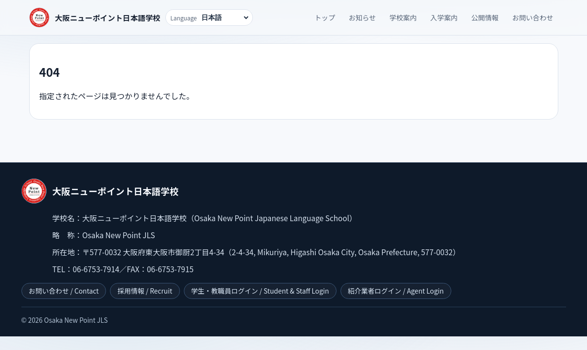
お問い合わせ (532, 17)
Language (183, 18)
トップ (325, 17)
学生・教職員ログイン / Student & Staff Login (260, 291)
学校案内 (403, 17)
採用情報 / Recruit (145, 291)
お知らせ (362, 17)
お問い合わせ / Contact (64, 291)
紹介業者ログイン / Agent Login (396, 291)
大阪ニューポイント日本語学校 (107, 17)
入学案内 (444, 17)
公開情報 (484, 17)
